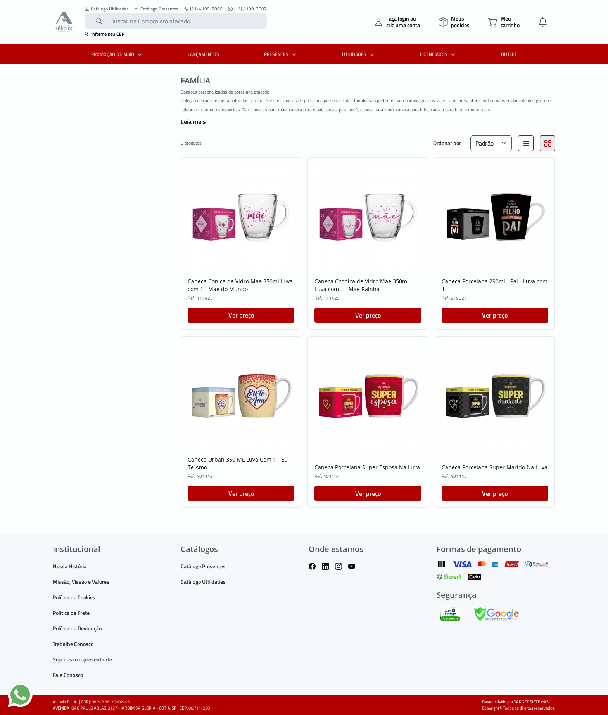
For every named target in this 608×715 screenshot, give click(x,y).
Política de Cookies (74, 597)
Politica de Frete (71, 613)
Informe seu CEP (104, 34)
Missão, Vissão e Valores (81, 582)
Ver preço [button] (241, 315)
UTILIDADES (359, 54)
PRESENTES (281, 54)
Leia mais (193, 121)
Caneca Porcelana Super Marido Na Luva (495, 467)
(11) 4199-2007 (247, 9)
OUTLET (509, 54)
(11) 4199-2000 (203, 9)
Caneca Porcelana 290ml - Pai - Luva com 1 (495, 285)
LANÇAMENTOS (203, 54)
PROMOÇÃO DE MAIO (117, 54)
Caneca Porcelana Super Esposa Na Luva (367, 467)
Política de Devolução (77, 628)
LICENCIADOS (438, 54)
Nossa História (69, 566)
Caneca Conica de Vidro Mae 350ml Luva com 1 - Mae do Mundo (240, 285)
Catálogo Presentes (156, 9)
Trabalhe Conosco (73, 644)
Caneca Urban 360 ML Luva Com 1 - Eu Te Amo (238, 463)
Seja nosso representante (82, 659)
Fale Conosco (68, 675)
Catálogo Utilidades (107, 9)
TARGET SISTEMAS (531, 702)
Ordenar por (447, 143)
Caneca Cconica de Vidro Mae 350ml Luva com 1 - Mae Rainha (361, 285)
